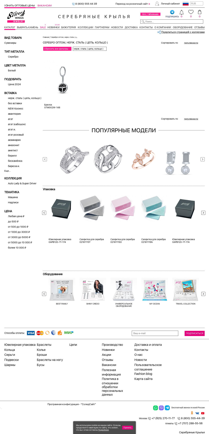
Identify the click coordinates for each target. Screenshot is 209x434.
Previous (45, 159)
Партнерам (102, 27)
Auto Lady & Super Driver (22, 183)
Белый (12, 70)
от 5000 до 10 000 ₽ (20, 242)
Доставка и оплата (148, 345)
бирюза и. (14, 166)
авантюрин (14, 113)
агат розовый (16, 134)
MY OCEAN (154, 304)
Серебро (13, 56)
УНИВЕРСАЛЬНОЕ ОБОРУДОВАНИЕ (123, 305)
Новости (117, 27)
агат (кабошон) (17, 124)
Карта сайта (143, 379)
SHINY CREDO (92, 304)
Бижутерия (68, 27)
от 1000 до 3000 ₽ (19, 231)
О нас (138, 355)
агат (10, 118)
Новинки (53, 27)
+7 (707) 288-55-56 (188, 423)
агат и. (12, 129)
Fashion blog (143, 374)
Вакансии (45, 5)
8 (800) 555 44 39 (84, 3)
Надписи (13, 202)
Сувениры (10, 42)
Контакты (146, 27)
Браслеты (44, 345)
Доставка (131, 27)
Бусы (40, 365)
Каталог (9, 27)
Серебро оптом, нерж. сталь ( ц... (64, 37)
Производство (112, 345)
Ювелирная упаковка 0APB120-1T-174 (60, 240)
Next (203, 159)
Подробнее (103, 430)
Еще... (7, 170)
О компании (162, 27)
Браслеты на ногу (50, 360)
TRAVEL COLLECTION (185, 304)
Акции (106, 355)
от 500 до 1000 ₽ (18, 226)
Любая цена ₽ (16, 216)
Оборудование (183, 27)
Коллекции (85, 27)
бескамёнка (15, 160)
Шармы (9, 365)
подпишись (172, 14)
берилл (12, 155)
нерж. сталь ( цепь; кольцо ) (24, 98)
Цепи (73, 345)
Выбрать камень (27, 27)
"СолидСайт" (88, 404)
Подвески (11, 360)
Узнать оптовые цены (19, 5)
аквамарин (14, 139)
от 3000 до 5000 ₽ (19, 237)
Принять (127, 427)
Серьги (9, 355)
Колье (41, 350)
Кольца (9, 350)
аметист (13, 150)
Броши (42, 355)
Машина (13, 197)
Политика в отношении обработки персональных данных (112, 387)
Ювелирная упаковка (20, 345)
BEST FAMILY (62, 304)
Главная (46, 37)
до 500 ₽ (13, 221)
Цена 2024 (14, 84)
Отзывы (199, 27)
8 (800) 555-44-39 (191, 418)
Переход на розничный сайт (132, 3)
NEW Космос (15, 108)
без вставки (15, 103)
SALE (43, 27)
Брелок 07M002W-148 (52, 106)
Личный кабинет (170, 3)
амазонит (13, 145)
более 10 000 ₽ (17, 247)
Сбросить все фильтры (56, 48)
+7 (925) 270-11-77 (161, 418)
